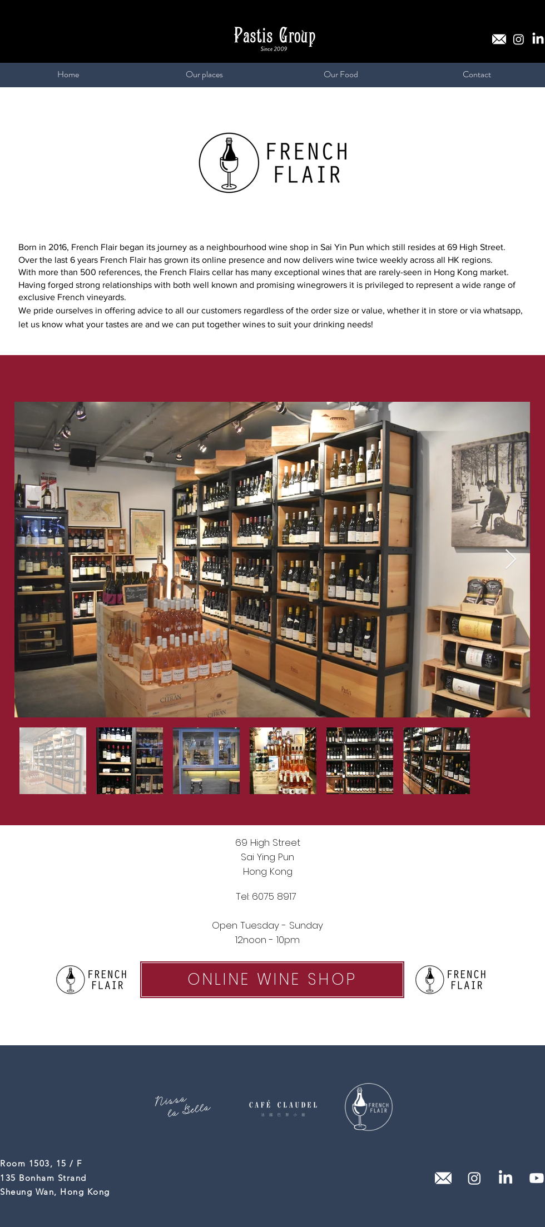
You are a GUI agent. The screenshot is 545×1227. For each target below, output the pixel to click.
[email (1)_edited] (499, 39)
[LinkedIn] (538, 39)
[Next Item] (510, 560)
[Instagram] (519, 39)
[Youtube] (536, 1178)
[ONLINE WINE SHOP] (272, 980)
